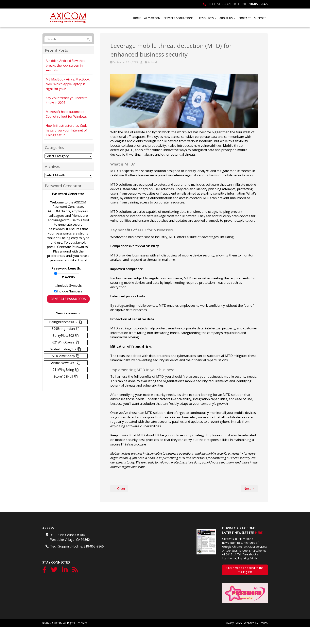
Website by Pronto (256, 623)
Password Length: (66, 268)
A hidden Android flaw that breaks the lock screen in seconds (65, 65)
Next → (249, 488)
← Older (119, 488)
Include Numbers (69, 291)
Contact (244, 18)
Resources (207, 18)
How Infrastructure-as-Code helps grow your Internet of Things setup (67, 130)
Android (152, 62)
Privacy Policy (233, 623)
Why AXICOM (152, 18)
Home (137, 18)
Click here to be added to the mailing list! (244, 570)
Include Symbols (69, 285)
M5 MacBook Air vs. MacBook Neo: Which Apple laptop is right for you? (68, 84)
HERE (259, 533)
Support (260, 18)
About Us (227, 18)
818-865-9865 (258, 4)
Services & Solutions (180, 18)
